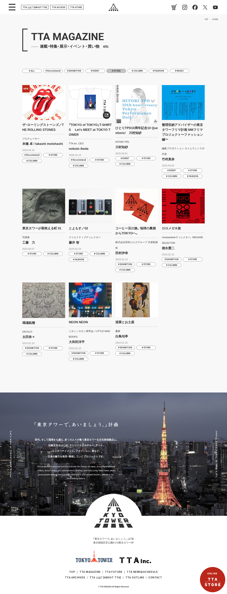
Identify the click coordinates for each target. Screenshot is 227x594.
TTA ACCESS (58, 7)
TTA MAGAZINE (90, 571)
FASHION (159, 71)
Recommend (53, 71)
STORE (53, 155)
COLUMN (138, 71)
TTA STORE (76, 7)
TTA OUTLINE (135, 577)
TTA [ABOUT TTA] (35, 7)
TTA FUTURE (114, 571)
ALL (33, 71)
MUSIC (180, 71)
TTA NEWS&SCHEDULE (142, 571)
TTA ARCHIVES (75, 577)
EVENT (96, 71)
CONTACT (155, 577)
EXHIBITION (75, 71)
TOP (72, 571)
